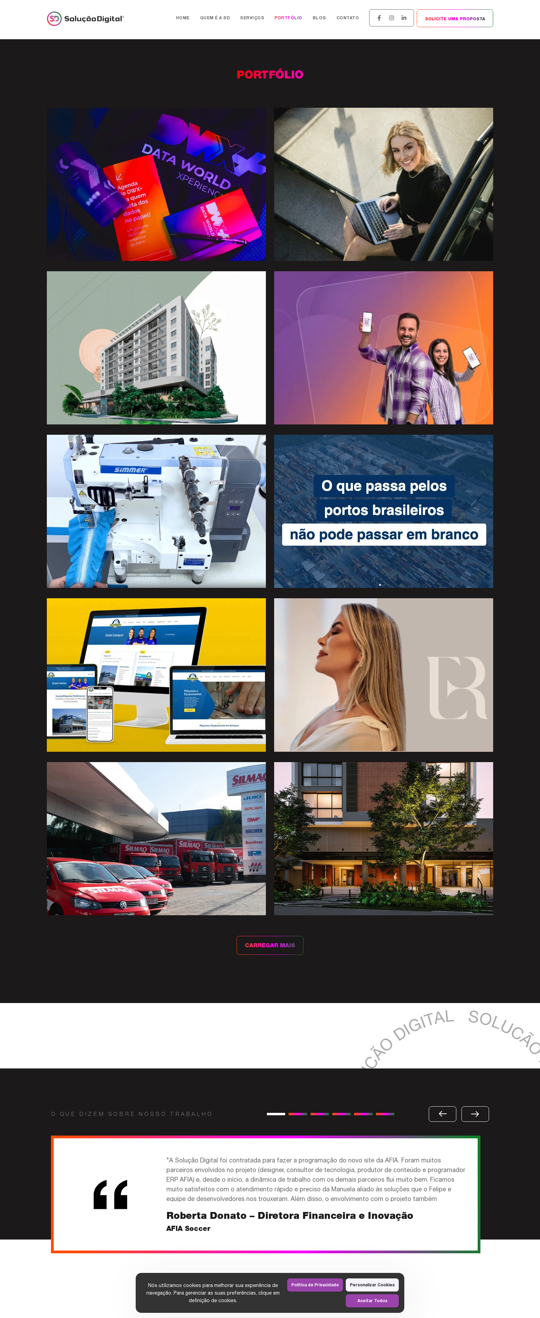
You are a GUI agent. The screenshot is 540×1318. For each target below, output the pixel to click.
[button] (276, 1114)
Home (183, 17)
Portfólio (288, 17)
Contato (347, 17)
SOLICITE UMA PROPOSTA (455, 19)
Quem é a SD (215, 17)
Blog (319, 17)
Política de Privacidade (315, 1284)
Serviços (252, 17)
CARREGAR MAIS (270, 945)
